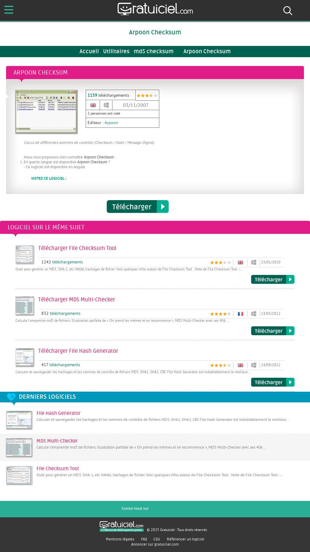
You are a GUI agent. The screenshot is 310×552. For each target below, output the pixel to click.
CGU (156, 539)
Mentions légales (120, 539)
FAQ (144, 539)
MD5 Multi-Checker (57, 441)
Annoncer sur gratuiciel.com (155, 544)
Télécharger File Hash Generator (272, 382)
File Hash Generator (58, 413)
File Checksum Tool (57, 468)
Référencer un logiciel (185, 539)
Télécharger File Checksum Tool (272, 279)
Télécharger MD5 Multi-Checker (272, 330)
